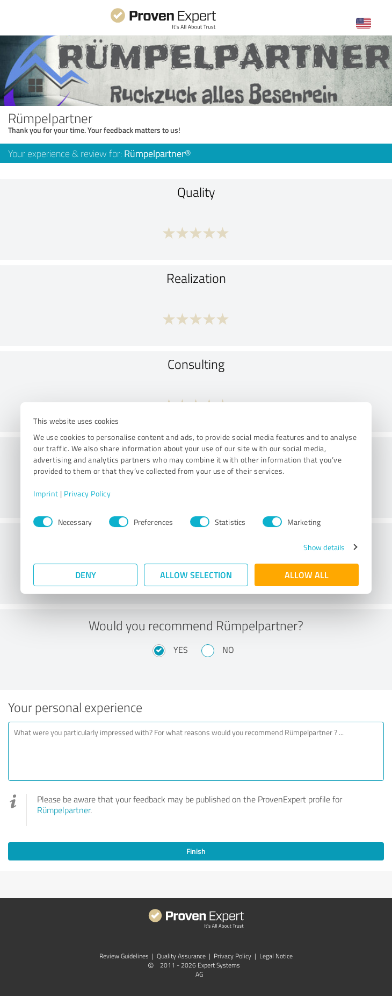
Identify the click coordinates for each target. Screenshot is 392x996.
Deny (85, 574)
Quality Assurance (181, 956)
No (228, 650)
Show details (324, 547)
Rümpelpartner (63, 810)
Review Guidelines (124, 956)
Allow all (307, 574)
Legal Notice (276, 956)
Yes (180, 650)
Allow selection (196, 574)
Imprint (46, 493)
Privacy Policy (87, 493)
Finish (196, 851)
